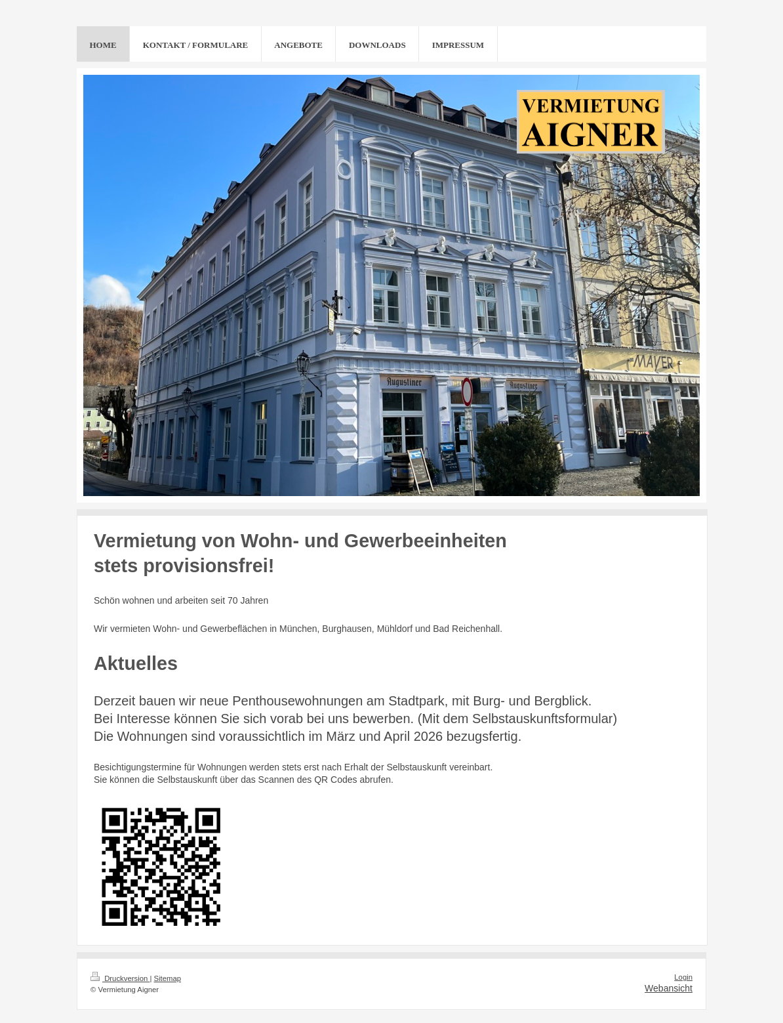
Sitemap (168, 978)
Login (683, 977)
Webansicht (669, 988)
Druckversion (120, 978)
